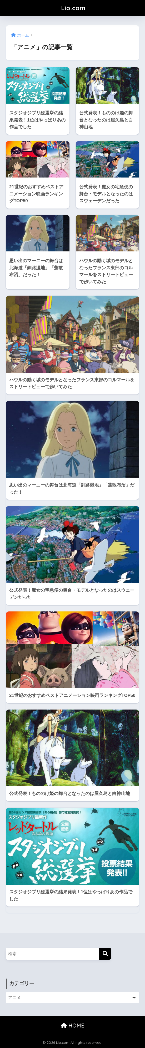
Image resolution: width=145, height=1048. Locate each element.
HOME (72, 1025)
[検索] (105, 954)
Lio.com (73, 8)
